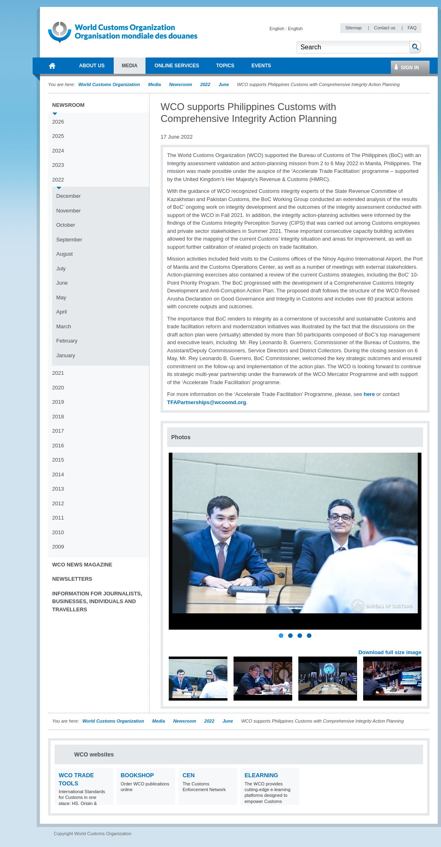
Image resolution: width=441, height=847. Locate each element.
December (68, 196)
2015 (58, 460)
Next (420, 643)
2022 (205, 84)
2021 (58, 373)
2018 (58, 417)
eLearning (261, 775)
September (69, 240)
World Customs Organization (109, 84)
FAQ (412, 27)
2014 (58, 474)
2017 (58, 431)
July (61, 268)
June (223, 84)
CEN (189, 775)
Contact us (385, 27)
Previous (176, 643)
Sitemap (354, 27)
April (61, 312)
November (68, 211)
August (64, 254)
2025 (58, 136)
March (63, 326)
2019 (58, 402)
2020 (58, 388)
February (66, 341)
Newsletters (72, 579)
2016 (58, 445)
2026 (58, 122)
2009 (58, 547)
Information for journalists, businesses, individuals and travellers (97, 601)
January (65, 355)
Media (154, 84)
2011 (58, 518)
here (369, 394)
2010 (58, 532)
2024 (58, 151)
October (65, 225)
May (61, 297)
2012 (58, 503)
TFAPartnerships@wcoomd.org (206, 402)
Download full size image (389, 652)
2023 (58, 165)
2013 (58, 489)
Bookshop (137, 775)
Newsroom (180, 84)
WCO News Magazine (82, 565)
